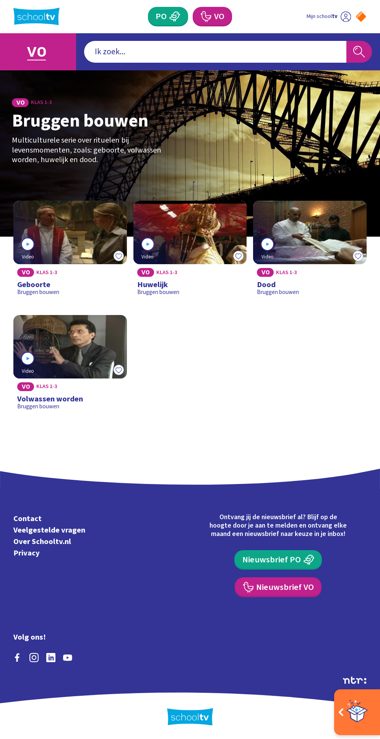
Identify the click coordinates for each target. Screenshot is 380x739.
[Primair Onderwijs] (168, 16)
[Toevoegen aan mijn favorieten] (118, 255)
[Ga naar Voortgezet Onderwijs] (38, 51)
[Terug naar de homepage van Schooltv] (36, 16)
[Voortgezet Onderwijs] (212, 16)
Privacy (26, 553)
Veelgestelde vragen (49, 530)
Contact (27, 518)
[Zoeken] (359, 51)
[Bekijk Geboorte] (70, 251)
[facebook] (17, 657)
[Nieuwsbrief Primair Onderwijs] (278, 560)
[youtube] (67, 657)
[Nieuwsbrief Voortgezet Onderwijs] (278, 587)
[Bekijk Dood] (310, 251)
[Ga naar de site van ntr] (354, 680)
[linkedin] (50, 657)
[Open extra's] (357, 712)
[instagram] (34, 657)
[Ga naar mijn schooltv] (328, 16)
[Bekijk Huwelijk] (190, 251)
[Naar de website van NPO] (361, 16)
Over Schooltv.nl (42, 541)
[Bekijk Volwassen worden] (70, 365)
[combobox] (215, 51)
